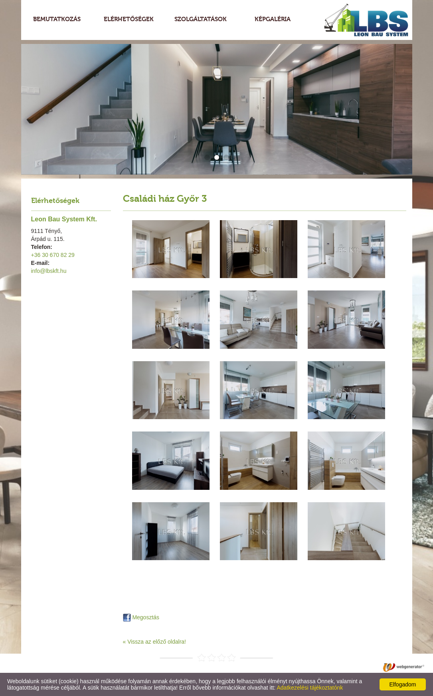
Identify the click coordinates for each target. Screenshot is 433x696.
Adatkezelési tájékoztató (125, 667)
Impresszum (229, 667)
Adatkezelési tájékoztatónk (310, 687)
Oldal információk (184, 667)
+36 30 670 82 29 (53, 255)
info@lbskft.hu (49, 271)
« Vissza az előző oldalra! (154, 641)
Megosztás (141, 617)
